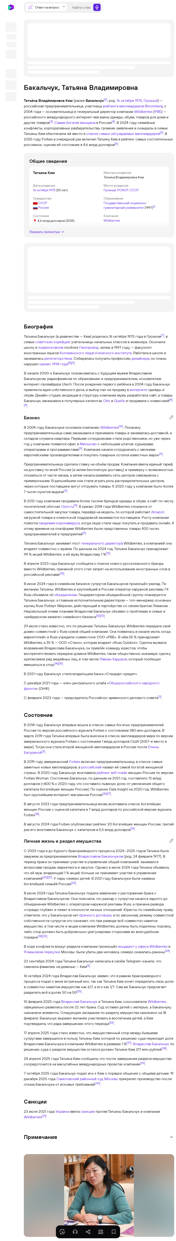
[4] (113, 121)
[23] (44, 936)
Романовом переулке (42, 952)
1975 (138, 100)
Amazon (157, 512)
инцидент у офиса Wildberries (143, 946)
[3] (51, 121)
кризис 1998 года (53, 364)
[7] (162, 335)
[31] (44, 1116)
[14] (56, 663)
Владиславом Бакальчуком (100, 856)
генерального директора (102, 543)
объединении (65, 594)
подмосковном (50, 347)
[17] (109, 793)
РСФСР (122, 190)
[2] (105, 99)
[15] (60, 663)
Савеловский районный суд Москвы (87, 1078)
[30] (97, 1083)
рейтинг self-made (111, 772)
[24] (167, 951)
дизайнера (140, 358)
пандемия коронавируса (59, 523)
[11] (161, 454)
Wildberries (143, 111)
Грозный (151, 100)
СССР (134, 190)
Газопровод (89, 347)
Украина (62, 1111)
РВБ (157, 111)
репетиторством (58, 358)
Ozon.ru (67, 506)
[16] (104, 793)
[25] (79, 991)
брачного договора (95, 915)
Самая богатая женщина (75, 122)
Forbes (74, 761)
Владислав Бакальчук (79, 1001)
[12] (108, 553)
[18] (37, 814)
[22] (73, 882)
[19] (132, 828)
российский (91, 767)
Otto (106, 400)
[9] (73, 363)
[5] (161, 132)
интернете (138, 389)
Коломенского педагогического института (96, 353)
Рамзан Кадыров (113, 659)
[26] (111, 1022)
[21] (50, 877)
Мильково (88, 444)
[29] (142, 1063)
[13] (102, 615)
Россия (43, 207)
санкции (88, 1111)
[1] (154, 206)
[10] (120, 426)
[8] (69, 363)
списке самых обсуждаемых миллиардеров (123, 133)
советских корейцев (52, 341)
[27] (128, 1042)
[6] (116, 143)
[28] (164, 1048)
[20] (45, 877)
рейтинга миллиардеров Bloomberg (133, 106)
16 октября (125, 100)
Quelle (119, 400)
